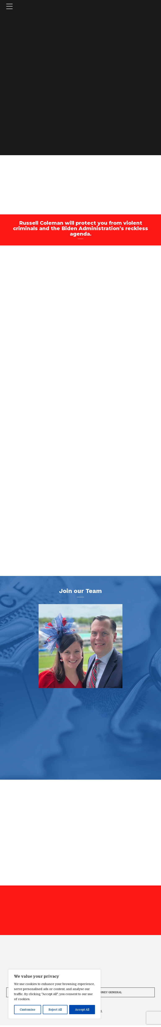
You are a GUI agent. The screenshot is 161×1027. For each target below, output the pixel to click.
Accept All (82, 1009)
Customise (27, 1009)
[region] (54, 994)
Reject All (55, 1009)
